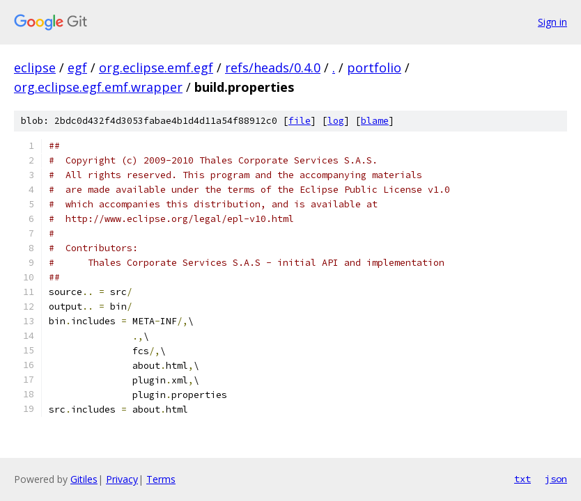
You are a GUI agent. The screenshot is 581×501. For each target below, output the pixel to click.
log (335, 121)
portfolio (374, 67)
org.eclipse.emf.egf (156, 67)
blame (375, 121)
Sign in (552, 22)
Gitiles (84, 479)
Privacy (122, 479)
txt (522, 478)
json (556, 478)
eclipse (35, 67)
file (299, 121)
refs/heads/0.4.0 (272, 67)
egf (77, 67)
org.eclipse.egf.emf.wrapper (98, 87)
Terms (161, 479)
